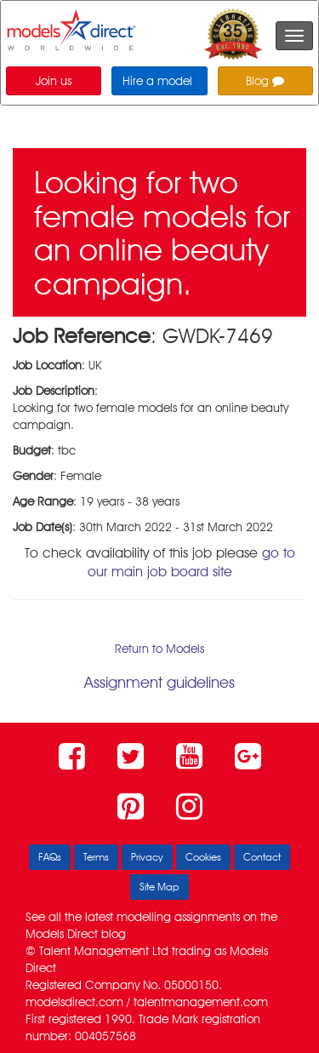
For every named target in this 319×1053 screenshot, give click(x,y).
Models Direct (62, 934)
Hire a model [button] (157, 81)
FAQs (49, 856)
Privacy (147, 856)
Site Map (159, 886)
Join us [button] (53, 81)
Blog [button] (265, 81)
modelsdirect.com (74, 1002)
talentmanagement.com (201, 1002)
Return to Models (159, 648)
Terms (96, 856)
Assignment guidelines (159, 682)
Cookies (203, 856)
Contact (262, 856)
